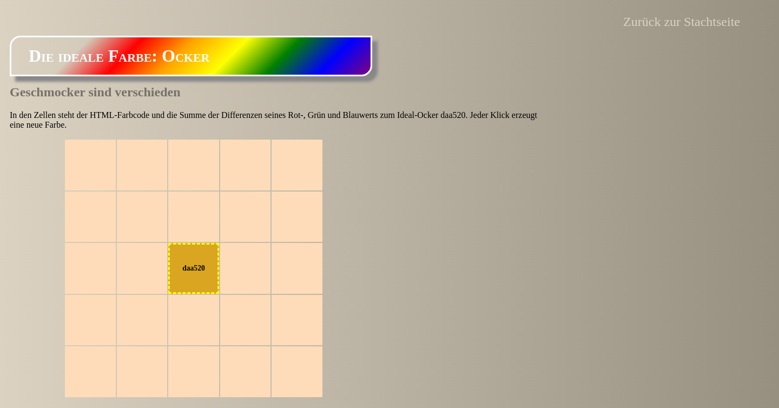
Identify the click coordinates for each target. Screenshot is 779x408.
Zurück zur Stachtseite (681, 22)
